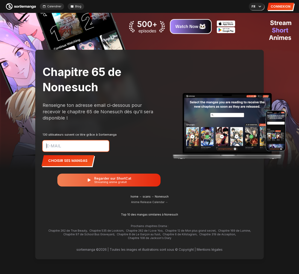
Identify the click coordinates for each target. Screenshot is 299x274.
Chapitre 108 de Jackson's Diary (149, 238)
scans (147, 196)
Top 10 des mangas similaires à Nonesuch (149, 214)
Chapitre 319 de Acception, (217, 234)
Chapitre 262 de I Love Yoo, (144, 230)
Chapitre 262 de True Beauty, (68, 230)
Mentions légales (210, 249)
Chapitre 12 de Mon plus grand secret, (190, 230)
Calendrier (52, 6)
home (134, 196)
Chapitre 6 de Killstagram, (180, 234)
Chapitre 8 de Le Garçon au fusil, (139, 234)
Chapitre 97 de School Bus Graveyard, (89, 234)
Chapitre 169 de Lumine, (234, 230)
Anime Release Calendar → (149, 202)
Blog (75, 6)
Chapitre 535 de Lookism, (106, 230)
